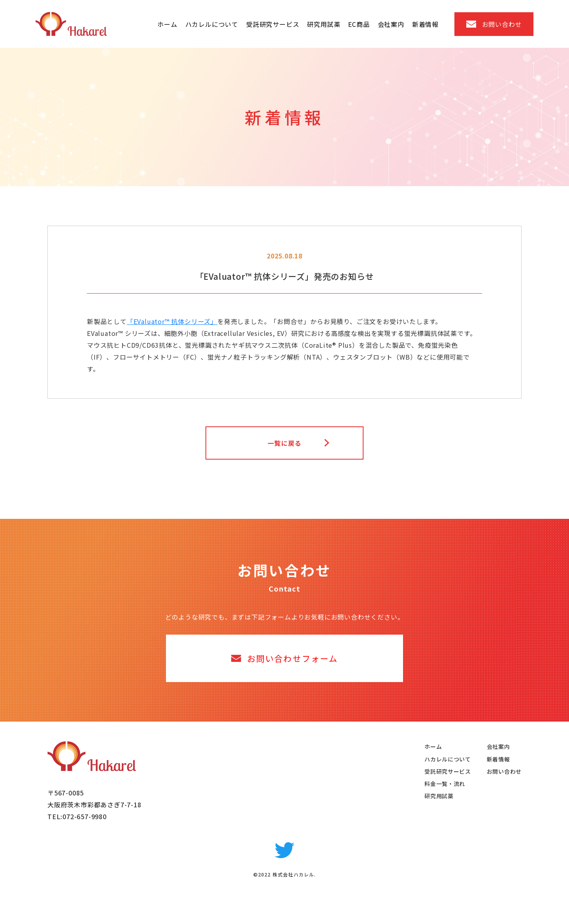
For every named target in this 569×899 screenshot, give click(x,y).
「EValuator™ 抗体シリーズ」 (172, 321)
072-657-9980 (84, 816)
